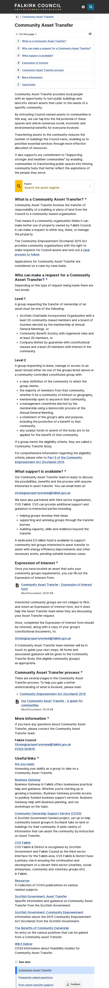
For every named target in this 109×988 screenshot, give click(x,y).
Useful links (28, 84)
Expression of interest (35, 62)
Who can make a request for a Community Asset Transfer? (56, 48)
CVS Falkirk (23, 843)
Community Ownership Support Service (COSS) (48, 813)
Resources (22, 881)
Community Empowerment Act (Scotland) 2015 (53, 694)
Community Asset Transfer (38, 16)
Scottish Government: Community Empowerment (49, 912)
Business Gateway (28, 780)
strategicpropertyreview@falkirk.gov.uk (42, 493)
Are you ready (25, 764)
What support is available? (37, 55)
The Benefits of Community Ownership (42, 928)
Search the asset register (42, 187)
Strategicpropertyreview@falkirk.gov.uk (43, 638)
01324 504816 (25, 749)
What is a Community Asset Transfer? (44, 41)
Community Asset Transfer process (43, 70)
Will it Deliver (24, 944)
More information (32, 77)
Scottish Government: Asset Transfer (41, 896)
